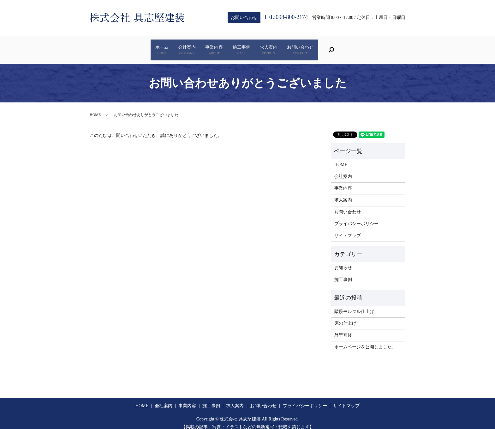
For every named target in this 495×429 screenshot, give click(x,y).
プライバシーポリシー (356, 217)
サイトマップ (347, 229)
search (388, 46)
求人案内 (294, 47)
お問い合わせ (342, 47)
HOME (95, 108)
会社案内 (161, 47)
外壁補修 (343, 328)
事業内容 (205, 47)
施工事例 (250, 47)
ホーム (119, 47)
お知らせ (343, 261)
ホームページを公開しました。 (365, 340)
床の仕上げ (345, 317)
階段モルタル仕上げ (354, 305)
